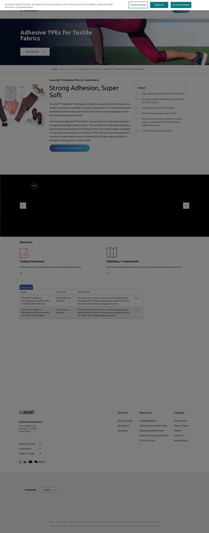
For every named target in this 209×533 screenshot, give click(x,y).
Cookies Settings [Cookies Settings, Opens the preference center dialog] (138, 5)
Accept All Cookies (181, 5)
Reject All (159, 5)
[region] (104, 5)
